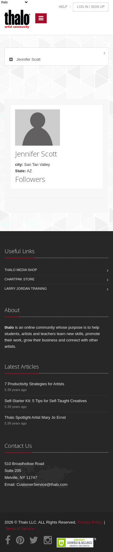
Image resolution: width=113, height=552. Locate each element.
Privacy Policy (90, 522)
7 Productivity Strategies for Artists (34, 384)
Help (63, 6)
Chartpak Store (20, 279)
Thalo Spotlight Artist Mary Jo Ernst (35, 417)
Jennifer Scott (24, 59)
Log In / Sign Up (91, 6)
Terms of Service (19, 528)
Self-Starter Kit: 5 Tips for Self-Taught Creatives (46, 401)
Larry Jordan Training (26, 288)
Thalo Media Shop (21, 270)
